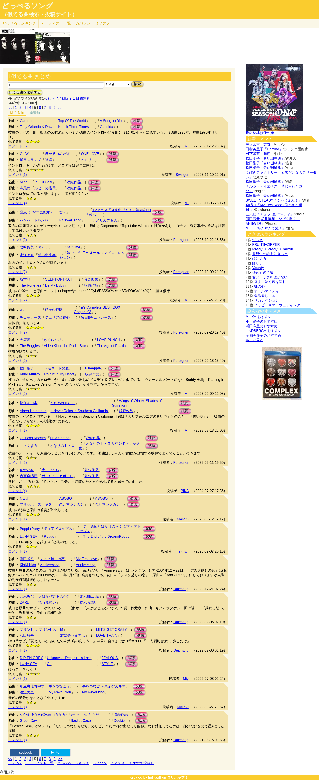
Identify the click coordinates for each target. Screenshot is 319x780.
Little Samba (60, 438)
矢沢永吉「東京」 (260, 144)
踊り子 (257, 263)
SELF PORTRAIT (59, 279)
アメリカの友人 (104, 220)
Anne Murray (30, 374)
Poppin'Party (30, 529)
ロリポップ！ (177, 777)
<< (10, 107)
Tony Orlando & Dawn (37, 127)
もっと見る (254, 340)
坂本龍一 (27, 279)
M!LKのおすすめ (259, 317)
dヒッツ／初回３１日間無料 (67, 98)
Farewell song (70, 220)
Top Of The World (72, 121)
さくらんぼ (52, 340)
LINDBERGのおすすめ (264, 331)
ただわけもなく (62, 403)
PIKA (185, 491)
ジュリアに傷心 (57, 317)
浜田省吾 (27, 559)
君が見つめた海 (57, 154)
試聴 (136, 121)
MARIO (182, 519)
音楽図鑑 (91, 279)
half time (73, 247)
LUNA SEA (28, 536)
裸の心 (259, 286)
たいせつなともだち (87, 714)
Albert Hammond (33, 411)
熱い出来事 (47, 255)
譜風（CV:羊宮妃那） (37, 212)
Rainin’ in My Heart (59, 374)
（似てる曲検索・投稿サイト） (39, 14)
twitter (56, 752)
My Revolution (60, 692)
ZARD (24, 602)
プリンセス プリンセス (38, 629)
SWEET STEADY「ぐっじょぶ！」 (274, 200)
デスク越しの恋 (52, 559)
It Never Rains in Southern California (79, 411)
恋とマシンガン (71, 504)
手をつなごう (59, 686)
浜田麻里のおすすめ (262, 326)
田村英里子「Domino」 (264, 149)
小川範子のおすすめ (262, 321)
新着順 (34, 112)
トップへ (15, 763)
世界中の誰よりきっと (270, 254)
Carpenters (28, 121)
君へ (62, 212)
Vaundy (258, 268)
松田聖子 (27, 368)
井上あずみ (28, 446)
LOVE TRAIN (106, 635)
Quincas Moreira (33, 438)
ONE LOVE (90, 154)
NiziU (24, 498)
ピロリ (86, 160)
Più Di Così (43, 182)
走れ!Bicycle (89, 596)
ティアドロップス (58, 528)
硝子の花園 (54, 309)
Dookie (119, 720)
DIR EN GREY (31, 658)
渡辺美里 (27, 692)
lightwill (154, 777)
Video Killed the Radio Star (65, 346)
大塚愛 (25, 340)
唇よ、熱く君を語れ (270, 282)
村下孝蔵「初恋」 (260, 154)
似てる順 (17, 112)
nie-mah (182, 551)
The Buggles (30, 346)
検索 (137, 84)
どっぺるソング (27, 6)
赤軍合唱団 (28, 476)
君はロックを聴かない (270, 277)
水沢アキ (27, 255)
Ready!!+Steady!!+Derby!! (272, 249)
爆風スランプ (30, 160)
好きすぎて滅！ (264, 272)
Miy (186, 679)
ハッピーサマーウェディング (277, 305)
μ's (22, 310)
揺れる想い (47, 602)
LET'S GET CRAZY (111, 629)
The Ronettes (30, 285)
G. (49, 664)
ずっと (257, 240)
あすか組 (27, 470)
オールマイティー (268, 291)
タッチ (43, 247)
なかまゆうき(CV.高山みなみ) (43, 714)
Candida (106, 127)
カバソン (83, 23)
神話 (48, 160)
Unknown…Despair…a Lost (68, 658)
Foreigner (180, 240)
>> (60, 107)
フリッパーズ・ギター (37, 504)
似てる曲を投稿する (25, 92)
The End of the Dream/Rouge (106, 536)
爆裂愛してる (264, 296)
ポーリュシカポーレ (57, 476)
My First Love (86, 559)
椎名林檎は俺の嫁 (260, 133)
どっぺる (19, 23)
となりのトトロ (62, 446)
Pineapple (93, 368)
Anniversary (49, 565)
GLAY (24, 154)
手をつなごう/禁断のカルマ (104, 686)
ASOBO (65, 498)
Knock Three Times (73, 127)
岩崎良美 (27, 247)
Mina (23, 182)
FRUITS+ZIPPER (266, 244)
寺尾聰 (25, 188)
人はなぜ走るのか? (53, 596)
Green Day (28, 720)
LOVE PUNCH (108, 340)
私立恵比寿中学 (32, 686)
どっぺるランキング (73, 763)
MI (187, 146)
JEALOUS (110, 658)
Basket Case (81, 720)
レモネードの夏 (56, 368)
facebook (25, 752)
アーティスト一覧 (39, 763)
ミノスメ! (103, 23)
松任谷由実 (28, 403)
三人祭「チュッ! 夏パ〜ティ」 (270, 214)
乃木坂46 (27, 596)
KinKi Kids (28, 565)
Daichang (181, 589)
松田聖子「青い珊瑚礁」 (265, 158)
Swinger (182, 175)
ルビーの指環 (45, 188)
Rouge (49, 536)
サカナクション (266, 300)
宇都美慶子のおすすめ (263, 335)
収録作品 (74, 182)
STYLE (107, 664)
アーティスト (56, 23)
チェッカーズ (30, 317)
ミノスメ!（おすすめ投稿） (132, 763)
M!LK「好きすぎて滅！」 (266, 228)
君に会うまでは (72, 635)
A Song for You (111, 121)
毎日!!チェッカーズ (96, 317)
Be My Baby (54, 285)
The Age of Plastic (111, 346)
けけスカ (259, 258)
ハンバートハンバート (37, 220)
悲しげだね (50, 470)
